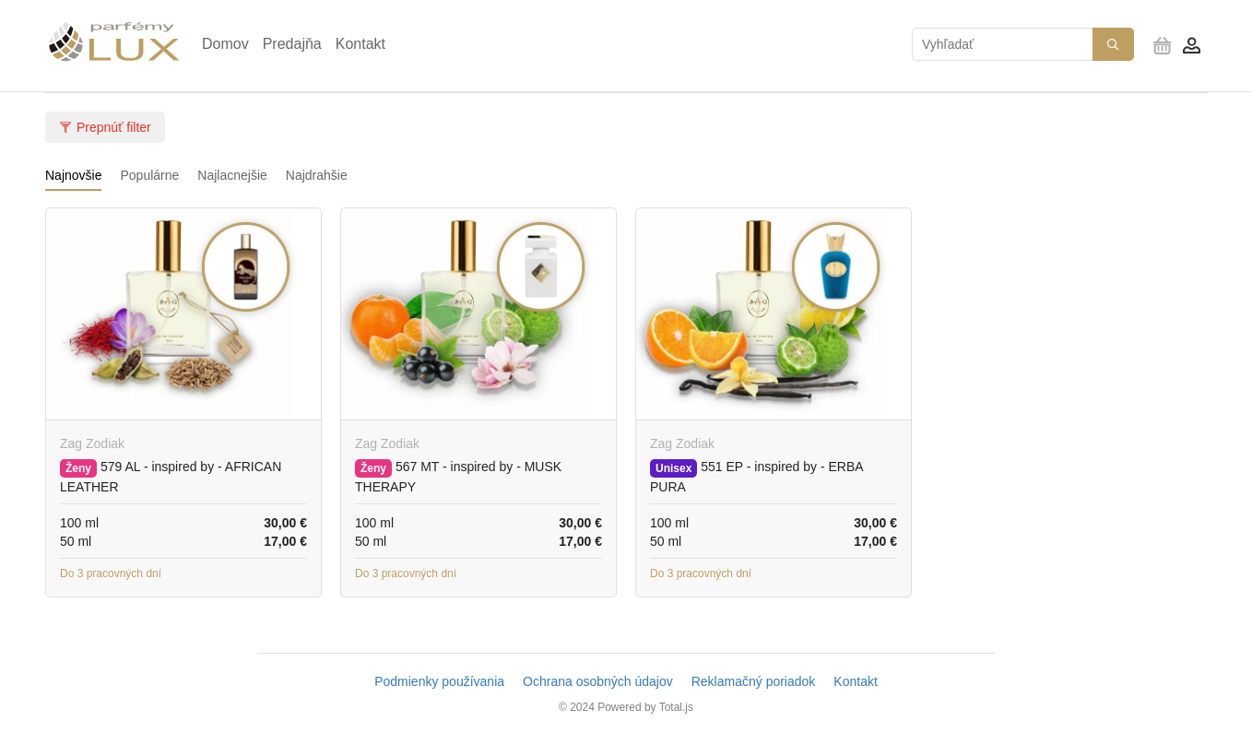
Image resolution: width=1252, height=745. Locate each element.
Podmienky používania (439, 681)
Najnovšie (73, 175)
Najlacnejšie (231, 175)
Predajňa (292, 44)
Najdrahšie (317, 175)
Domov (225, 44)
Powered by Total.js (645, 707)
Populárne (149, 175)
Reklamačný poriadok (753, 681)
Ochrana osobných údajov (598, 681)
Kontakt (360, 44)
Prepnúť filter (105, 127)
